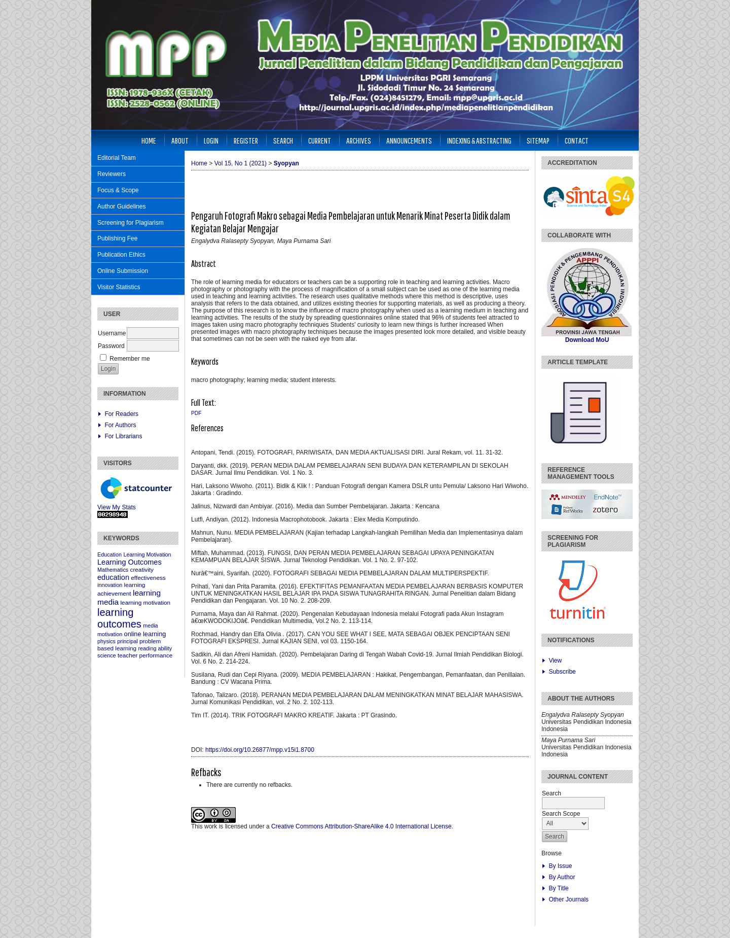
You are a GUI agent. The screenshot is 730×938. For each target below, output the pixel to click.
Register (246, 140)
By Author (562, 877)
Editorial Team (116, 157)
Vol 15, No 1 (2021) (240, 163)
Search (283, 140)
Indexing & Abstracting (479, 140)
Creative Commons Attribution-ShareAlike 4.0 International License (361, 826)
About (180, 140)
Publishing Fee (117, 238)
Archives (358, 140)
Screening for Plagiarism (130, 222)
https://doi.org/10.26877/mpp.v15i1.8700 (259, 749)
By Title (558, 888)
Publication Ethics (121, 254)
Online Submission (122, 270)
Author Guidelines (121, 206)
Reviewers (111, 174)
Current (319, 140)
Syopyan (286, 163)
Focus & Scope (117, 190)
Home (148, 140)
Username (112, 333)
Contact (577, 140)
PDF (196, 413)
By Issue (560, 866)
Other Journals (569, 899)
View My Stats (116, 507)
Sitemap (538, 140)
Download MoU (587, 339)
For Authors (120, 425)
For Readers (121, 414)
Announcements (409, 140)
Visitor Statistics (118, 287)
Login (211, 140)
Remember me (130, 358)
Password (111, 346)
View (555, 660)
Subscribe (562, 671)
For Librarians (123, 436)
